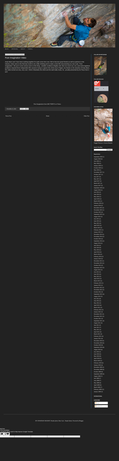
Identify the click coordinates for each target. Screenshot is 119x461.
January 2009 (97, 391)
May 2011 (96, 329)
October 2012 (97, 292)
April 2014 (97, 252)
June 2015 (96, 221)
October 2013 (97, 265)
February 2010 (98, 363)
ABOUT (23, 49)
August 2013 (97, 269)
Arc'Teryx (82, 70)
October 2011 (97, 318)
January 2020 (97, 165)
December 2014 (98, 234)
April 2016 (97, 199)
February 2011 (98, 336)
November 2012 (98, 289)
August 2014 (97, 243)
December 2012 (98, 287)
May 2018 (96, 170)
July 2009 (96, 378)
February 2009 (98, 389)
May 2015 (96, 223)
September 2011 (98, 320)
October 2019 (97, 168)
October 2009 (97, 371)
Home (47, 116)
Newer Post (8, 116)
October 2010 (97, 345)
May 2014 (96, 250)
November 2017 (98, 172)
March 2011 (97, 334)
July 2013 (96, 272)
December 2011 (98, 314)
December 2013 (98, 261)
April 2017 (97, 181)
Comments (98, 406)
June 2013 (96, 274)
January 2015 (97, 232)
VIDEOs (30, 49)
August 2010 (97, 349)
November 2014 (98, 236)
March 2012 (97, 307)
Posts (97, 403)
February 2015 (98, 230)
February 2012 (98, 309)
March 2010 (97, 360)
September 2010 (98, 347)
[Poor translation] (7, 433)
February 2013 (98, 283)
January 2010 (97, 365)
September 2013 (98, 267)
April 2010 (97, 358)
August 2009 (97, 376)
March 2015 (97, 227)
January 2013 (97, 285)
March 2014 (97, 254)
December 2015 (98, 207)
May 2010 (96, 356)
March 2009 (97, 387)
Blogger (81, 421)
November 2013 (98, 263)
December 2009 (98, 367)
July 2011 (96, 325)
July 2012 (96, 298)
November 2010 (98, 343)
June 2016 (96, 194)
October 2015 (97, 212)
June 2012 (96, 300)
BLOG (7, 49)
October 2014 (97, 238)
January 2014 (97, 258)
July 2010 (96, 352)
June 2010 (96, 354)
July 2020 (96, 161)
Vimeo (59, 104)
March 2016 (97, 201)
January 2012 (97, 312)
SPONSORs (14, 49)
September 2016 (98, 187)
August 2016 (97, 190)
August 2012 (97, 296)
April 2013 (97, 278)
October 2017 (97, 174)
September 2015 (98, 214)
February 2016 (98, 203)
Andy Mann (85, 68)
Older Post (86, 116)
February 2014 (98, 256)
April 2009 (97, 385)
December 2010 (98, 340)
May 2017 (96, 179)
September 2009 (98, 374)
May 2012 (96, 303)
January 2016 (97, 205)
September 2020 (98, 156)
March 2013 (97, 281)
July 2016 (96, 192)
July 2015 (96, 219)
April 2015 (97, 225)
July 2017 (96, 176)
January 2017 (97, 185)
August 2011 (97, 323)
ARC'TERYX (51, 104)
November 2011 (98, 316)
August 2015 (97, 216)
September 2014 (98, 241)
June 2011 (96, 327)
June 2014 (96, 247)
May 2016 (96, 196)
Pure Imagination (39, 104)
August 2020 (97, 159)
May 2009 (96, 383)
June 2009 (96, 380)
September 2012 (98, 294)
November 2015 (98, 210)
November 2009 (98, 369)
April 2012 (97, 305)
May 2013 (96, 276)
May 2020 (96, 163)
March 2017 (97, 183)
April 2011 (97, 332)
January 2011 (97, 338)
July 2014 (96, 245)
